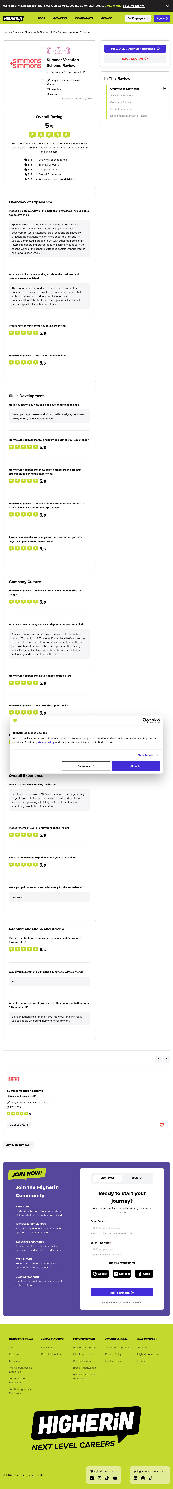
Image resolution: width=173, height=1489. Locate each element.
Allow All (135, 765)
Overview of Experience (138, 89)
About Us (142, 1347)
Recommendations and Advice (128, 116)
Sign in (136, 1178)
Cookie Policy (113, 1361)
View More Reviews (18, 1145)
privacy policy (45, 742)
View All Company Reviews (135, 48)
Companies (15, 1361)
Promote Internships (85, 1347)
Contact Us (47, 1347)
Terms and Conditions (118, 1347)
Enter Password (101, 1243)
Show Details (146, 755)
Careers (141, 1361)
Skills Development (121, 95)
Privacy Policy (113, 1354)
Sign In (162, 18)
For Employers (138, 18)
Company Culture (120, 102)
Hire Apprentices (83, 1354)
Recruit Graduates (83, 1361)
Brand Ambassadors (84, 1367)
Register (107, 1178)
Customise (86, 765)
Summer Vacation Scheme (25, 1091)
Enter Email (98, 1221)
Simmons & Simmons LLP (67, 72)
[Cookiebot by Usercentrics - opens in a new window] (145, 720)
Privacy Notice (135, 1302)
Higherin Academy (148, 1354)
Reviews (14, 1354)
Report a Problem (51, 1354)
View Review (19, 1125)
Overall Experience (121, 109)
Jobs (12, 1347)
